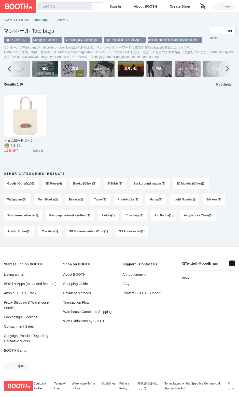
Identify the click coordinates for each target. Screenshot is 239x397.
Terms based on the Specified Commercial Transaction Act (192, 386)
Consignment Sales (19, 326)
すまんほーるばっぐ (18, 141)
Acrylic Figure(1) (19, 232)
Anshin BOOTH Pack (20, 293)
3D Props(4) (53, 184)
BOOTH (9, 20)
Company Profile (39, 386)
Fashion (24, 20)
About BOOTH (145, 6)
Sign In (115, 6)
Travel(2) (100, 200)
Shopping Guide (75, 284)
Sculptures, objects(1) (22, 216)
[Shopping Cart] (203, 6)
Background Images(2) (149, 184)
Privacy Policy (124, 386)
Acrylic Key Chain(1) (198, 216)
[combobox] (65, 6)
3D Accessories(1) (132, 232)
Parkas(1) (108, 216)
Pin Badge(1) (164, 216)
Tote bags (41, 20)
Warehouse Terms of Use (84, 386)
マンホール (61, 20)
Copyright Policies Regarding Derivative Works (26, 338)
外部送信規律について (148, 386)
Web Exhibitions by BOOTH (84, 321)
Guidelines (108, 383)
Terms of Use (60, 386)
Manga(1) (156, 200)
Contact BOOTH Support (142, 293)
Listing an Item (15, 274)
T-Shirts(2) (115, 184)
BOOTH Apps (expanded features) (30, 284)
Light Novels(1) (184, 200)
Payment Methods (77, 293)
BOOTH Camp (15, 350)
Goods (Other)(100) (20, 184)
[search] (87, 6)
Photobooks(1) (128, 200)
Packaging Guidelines (20, 317)
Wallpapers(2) (17, 200)
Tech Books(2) (48, 200)
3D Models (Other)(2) (191, 184)
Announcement (134, 274)
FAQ (126, 284)
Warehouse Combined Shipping (87, 312)
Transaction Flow (76, 302)
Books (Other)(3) (85, 184)
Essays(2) (76, 200)
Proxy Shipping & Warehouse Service (26, 305)
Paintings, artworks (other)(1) (69, 216)
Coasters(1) (50, 232)
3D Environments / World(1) (88, 232)
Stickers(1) (213, 200)
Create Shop (180, 6)
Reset (214, 38)
